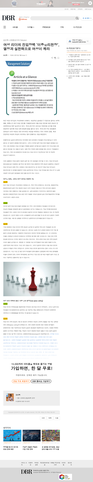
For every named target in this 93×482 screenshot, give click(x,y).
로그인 (66, 9)
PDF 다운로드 (55, 58)
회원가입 (73, 9)
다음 (56, 418)
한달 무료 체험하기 (21, 381)
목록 (50, 418)
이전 (43, 418)
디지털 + (30, 27)
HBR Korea (88, 9)
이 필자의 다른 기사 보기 (23, 401)
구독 (62, 27)
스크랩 (58, 58)
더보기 (52, 57)
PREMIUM (46, 27)
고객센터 (80, 9)
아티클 (15, 27)
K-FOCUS (78, 27)
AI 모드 (87, 18)
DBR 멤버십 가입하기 (41, 381)
